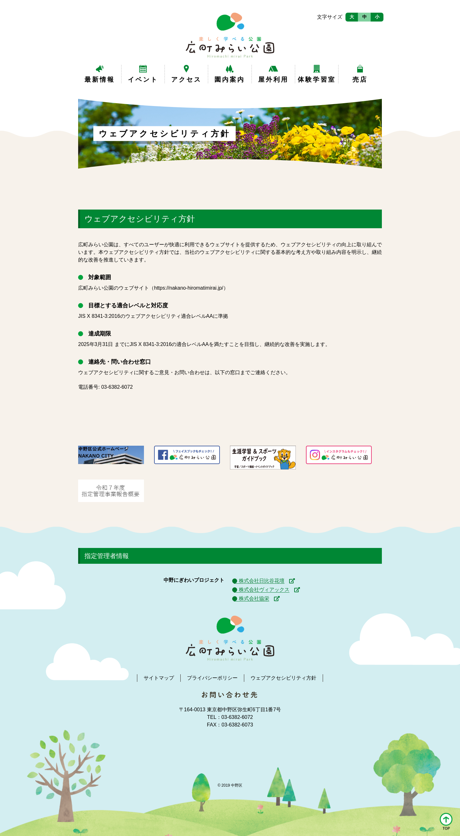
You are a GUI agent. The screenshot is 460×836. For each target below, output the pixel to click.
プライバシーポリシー (212, 678)
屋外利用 (273, 79)
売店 (360, 79)
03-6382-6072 (117, 387)
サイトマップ (159, 678)
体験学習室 (317, 79)
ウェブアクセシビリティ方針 (283, 678)
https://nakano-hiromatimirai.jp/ (188, 288)
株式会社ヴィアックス (264, 589)
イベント (143, 79)
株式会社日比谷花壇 (261, 580)
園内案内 (229, 79)
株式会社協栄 (254, 598)
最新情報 (99, 79)
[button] (446, 822)
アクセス (186, 79)
